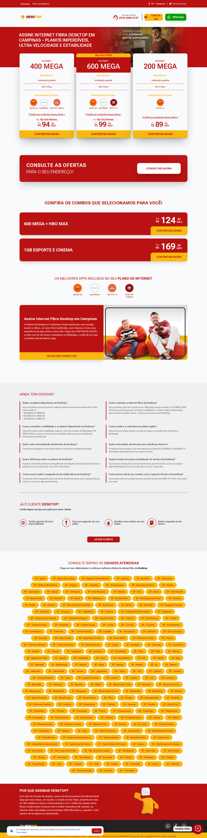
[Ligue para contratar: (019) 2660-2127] (117, 17)
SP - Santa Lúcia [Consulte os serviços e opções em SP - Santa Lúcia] (161, 737)
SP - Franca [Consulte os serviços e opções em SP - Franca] (167, 638)
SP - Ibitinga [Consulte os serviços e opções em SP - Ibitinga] (174, 651)
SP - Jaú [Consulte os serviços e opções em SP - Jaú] (137, 671)
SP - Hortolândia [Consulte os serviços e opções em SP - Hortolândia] (118, 651)
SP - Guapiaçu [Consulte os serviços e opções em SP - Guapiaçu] (133, 644)
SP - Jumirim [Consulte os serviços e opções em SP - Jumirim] (155, 671)
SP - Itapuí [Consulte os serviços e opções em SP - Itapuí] (99, 664)
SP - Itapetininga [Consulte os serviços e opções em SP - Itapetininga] (59, 664)
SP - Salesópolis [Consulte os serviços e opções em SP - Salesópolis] (42, 730)
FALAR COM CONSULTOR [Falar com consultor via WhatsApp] (61, 355)
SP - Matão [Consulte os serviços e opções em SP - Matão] (96, 684)
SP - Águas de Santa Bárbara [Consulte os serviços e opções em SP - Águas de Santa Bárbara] (95, 578)
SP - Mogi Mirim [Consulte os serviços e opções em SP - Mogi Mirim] (56, 691)
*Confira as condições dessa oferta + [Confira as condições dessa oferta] (47, 114)
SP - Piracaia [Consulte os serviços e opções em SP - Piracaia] (58, 710)
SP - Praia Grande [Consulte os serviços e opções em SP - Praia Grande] (84, 717)
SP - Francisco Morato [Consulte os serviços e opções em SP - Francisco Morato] (34, 644)
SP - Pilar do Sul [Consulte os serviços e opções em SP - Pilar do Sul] (170, 704)
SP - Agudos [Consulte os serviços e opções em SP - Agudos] (123, 578)
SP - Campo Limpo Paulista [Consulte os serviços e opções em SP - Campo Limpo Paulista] (43, 618)
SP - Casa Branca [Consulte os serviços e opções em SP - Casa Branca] (149, 618)
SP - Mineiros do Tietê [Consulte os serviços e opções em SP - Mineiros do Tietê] (119, 684)
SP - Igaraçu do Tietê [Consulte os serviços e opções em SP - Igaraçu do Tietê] (37, 657)
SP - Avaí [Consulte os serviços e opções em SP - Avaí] (137, 591)
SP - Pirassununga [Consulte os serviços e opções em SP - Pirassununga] (122, 710)
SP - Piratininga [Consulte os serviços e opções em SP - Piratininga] (146, 710)
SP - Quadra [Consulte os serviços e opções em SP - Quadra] (154, 717)
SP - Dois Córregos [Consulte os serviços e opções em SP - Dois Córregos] (172, 631)
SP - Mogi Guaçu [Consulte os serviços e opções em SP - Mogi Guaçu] (33, 691)
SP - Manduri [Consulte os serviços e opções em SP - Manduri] (77, 684)
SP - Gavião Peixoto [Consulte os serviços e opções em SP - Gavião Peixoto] (90, 644)
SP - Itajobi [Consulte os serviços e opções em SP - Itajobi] (158, 657)
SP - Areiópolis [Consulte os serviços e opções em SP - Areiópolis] (73, 591)
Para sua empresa (40, 4)
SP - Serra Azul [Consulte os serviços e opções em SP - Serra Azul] (60, 757)
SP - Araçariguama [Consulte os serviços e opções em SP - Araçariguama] (115, 585)
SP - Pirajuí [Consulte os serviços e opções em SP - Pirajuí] (100, 710)
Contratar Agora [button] (169, 230)
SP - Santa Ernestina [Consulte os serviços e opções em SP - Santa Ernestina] (108, 737)
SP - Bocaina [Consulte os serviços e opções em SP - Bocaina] (175, 598)
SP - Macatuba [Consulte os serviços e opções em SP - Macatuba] (34, 684)
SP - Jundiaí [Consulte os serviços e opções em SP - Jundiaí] (175, 671)
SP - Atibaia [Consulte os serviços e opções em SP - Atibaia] (119, 591)
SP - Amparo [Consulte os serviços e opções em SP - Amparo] (71, 585)
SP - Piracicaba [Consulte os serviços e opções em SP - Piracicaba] (79, 710)
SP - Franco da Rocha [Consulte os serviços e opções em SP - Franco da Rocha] (63, 644)
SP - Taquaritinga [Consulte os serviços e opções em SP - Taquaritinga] (36, 763)
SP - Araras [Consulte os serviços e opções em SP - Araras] (52, 591)
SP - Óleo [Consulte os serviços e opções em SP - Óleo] (108, 697)
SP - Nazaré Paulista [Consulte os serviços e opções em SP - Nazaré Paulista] (37, 697)
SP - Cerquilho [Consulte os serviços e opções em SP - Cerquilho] (62, 624)
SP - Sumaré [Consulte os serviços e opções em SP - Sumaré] (126, 757)
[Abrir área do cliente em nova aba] (177, 3)
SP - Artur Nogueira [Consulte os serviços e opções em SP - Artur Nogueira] (97, 591)
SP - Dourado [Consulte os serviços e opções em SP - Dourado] (40, 638)
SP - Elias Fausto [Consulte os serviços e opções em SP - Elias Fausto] (63, 638)
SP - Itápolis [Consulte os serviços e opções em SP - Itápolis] (80, 664)
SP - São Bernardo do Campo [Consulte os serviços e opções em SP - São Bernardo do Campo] (166, 744)
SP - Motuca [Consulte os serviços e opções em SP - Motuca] (176, 691)
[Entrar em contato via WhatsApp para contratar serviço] (173, 17)
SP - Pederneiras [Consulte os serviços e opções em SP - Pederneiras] (87, 704)
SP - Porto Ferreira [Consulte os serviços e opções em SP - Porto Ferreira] (59, 717)
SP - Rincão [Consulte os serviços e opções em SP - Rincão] (120, 724)
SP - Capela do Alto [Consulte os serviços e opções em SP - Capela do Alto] (104, 618)
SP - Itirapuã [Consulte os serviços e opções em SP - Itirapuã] (137, 664)
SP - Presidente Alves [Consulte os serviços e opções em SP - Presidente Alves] (131, 717)
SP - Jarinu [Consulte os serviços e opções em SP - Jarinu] (120, 671)
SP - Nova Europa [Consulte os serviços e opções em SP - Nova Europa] (63, 697)
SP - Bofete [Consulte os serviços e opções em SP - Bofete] (30, 604)
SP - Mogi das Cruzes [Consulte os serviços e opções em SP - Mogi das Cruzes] (169, 684)
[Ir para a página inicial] (31, 17)
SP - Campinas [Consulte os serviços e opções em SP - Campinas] (165, 611)
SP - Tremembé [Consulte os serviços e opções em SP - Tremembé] (133, 763)
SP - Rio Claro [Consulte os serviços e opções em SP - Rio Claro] (140, 724)
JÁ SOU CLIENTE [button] (103, 539)
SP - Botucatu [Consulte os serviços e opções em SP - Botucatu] (146, 604)
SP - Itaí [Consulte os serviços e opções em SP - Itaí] (141, 657)
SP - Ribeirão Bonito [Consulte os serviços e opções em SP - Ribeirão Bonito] (42, 724)
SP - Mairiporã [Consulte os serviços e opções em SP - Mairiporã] (56, 684)
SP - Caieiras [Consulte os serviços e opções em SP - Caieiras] (107, 611)
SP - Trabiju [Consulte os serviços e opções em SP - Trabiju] (112, 763)
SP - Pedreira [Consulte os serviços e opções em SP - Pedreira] (109, 704)
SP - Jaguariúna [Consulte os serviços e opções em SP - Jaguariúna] (99, 671)
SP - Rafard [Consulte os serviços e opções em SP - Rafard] (173, 717)
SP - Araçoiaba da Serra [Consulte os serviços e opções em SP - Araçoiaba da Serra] (143, 585)
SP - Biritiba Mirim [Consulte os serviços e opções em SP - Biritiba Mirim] (119, 598)
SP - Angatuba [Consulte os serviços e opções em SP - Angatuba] (91, 585)
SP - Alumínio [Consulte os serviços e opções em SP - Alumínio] (143, 578)
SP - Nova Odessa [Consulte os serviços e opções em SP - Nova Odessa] (87, 697)
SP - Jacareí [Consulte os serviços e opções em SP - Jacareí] (78, 671)
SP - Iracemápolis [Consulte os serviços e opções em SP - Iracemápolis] (121, 657)
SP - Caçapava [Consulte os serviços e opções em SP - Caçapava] (63, 611)
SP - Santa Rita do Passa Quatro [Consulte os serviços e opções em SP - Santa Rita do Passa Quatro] (42, 744)
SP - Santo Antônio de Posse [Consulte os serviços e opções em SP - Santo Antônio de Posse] (111, 744)
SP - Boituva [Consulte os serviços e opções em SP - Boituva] (49, 604)
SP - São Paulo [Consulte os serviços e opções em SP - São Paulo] (149, 750)
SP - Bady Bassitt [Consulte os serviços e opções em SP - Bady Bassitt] (175, 591)
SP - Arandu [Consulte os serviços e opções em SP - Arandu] (167, 585)
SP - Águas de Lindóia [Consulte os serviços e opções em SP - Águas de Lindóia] (63, 578)
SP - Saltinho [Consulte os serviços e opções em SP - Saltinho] (64, 730)
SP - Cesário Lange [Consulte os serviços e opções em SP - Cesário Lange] (86, 624)
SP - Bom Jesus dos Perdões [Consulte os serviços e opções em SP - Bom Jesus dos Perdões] (76, 604)
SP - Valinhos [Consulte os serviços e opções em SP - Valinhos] (173, 763)
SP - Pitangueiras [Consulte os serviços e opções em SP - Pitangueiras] (169, 710)
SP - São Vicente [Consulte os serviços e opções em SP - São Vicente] (171, 750)
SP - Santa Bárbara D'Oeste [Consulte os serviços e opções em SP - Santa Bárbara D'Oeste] (160, 730)
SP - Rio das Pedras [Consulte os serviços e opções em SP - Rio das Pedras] (164, 724)
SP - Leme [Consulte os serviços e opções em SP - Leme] (65, 677)
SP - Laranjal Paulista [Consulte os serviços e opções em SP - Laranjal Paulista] (43, 677)
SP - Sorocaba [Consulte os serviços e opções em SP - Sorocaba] (105, 757)
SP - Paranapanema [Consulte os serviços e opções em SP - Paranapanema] (149, 697)
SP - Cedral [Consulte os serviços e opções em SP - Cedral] (171, 618)
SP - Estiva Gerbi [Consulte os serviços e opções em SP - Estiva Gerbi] (117, 638)
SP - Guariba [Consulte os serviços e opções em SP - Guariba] (33, 651)
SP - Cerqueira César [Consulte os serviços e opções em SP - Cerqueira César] (37, 624)
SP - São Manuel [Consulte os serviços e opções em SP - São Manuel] (126, 750)
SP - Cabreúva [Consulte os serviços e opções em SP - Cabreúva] (42, 611)
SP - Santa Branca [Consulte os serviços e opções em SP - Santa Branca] (46, 737)
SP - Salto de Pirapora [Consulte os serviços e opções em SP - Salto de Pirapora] (105, 730)
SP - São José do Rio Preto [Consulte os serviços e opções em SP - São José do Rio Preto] (63, 750)
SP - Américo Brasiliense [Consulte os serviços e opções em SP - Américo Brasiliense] (45, 585)
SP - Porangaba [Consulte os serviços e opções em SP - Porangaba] (35, 717)
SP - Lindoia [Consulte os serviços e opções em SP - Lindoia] (131, 677)
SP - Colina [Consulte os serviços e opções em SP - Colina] (108, 624)
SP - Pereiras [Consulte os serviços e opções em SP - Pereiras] (129, 704)
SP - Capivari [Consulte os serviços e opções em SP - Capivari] (127, 618)
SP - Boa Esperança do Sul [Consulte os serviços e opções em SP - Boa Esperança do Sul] (148, 598)
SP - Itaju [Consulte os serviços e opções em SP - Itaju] (176, 657)
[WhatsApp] (168, 826)
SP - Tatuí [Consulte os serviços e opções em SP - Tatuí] (56, 763)
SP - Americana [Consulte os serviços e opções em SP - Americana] (164, 578)
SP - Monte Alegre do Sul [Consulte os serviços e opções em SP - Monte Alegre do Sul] (106, 691)
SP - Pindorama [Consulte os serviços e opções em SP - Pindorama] (37, 710)
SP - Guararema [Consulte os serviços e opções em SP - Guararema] (175, 644)
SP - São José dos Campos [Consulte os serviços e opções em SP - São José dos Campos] (97, 750)
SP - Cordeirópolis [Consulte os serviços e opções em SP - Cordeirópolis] (171, 624)
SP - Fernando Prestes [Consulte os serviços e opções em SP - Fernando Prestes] (143, 638)
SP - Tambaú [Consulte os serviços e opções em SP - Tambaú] (168, 757)
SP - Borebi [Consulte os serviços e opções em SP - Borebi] (126, 604)
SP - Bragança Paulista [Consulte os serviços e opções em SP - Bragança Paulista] (171, 604)
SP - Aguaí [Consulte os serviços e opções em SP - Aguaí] (40, 578)
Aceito (96, 831)
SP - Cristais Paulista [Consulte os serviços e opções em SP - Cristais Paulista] (81, 631)
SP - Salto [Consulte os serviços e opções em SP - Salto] (82, 730)
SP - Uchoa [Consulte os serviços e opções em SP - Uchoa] (153, 763)
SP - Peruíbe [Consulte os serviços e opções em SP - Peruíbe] (149, 704)
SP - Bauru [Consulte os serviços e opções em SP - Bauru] (75, 598)
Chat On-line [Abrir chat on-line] (147, 17)
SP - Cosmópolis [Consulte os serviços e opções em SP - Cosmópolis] (33, 631)
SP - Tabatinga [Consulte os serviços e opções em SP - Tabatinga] (147, 757)
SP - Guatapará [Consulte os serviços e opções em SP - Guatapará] (74, 651)
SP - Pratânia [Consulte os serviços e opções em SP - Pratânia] (107, 717)
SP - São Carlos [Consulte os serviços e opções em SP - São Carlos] (35, 750)
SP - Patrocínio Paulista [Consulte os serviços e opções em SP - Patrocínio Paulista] (40, 704)
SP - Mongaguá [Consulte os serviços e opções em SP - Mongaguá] (79, 691)
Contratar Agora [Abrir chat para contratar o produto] (46, 134)
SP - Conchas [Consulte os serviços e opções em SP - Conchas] (148, 624)
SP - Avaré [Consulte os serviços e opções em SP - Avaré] (154, 591)
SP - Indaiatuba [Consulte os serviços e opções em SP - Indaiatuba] (81, 657)
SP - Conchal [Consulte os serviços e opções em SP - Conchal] (127, 624)
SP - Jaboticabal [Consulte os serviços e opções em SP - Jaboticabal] (56, 671)
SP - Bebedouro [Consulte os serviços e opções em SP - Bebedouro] (95, 598)
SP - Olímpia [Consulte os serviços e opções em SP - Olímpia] (126, 697)
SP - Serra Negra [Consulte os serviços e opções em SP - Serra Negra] (83, 757)
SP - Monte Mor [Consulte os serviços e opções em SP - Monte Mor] (155, 691)
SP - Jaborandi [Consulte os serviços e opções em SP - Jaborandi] (33, 671)
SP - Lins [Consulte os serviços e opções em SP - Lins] (149, 677)
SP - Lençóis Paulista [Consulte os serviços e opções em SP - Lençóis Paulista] (88, 677)
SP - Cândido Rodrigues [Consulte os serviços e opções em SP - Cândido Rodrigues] (75, 618)
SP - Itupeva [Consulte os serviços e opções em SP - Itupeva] (171, 664)
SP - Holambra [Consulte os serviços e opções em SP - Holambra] (95, 651)
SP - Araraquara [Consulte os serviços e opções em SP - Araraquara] (31, 591)
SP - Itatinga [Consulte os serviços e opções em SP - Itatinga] (117, 664)
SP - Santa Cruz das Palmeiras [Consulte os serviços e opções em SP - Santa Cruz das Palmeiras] (77, 737)
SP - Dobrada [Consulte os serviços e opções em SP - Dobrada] (149, 631)
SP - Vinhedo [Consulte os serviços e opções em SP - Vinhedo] (106, 770)
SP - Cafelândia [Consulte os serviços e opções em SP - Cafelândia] (85, 611)
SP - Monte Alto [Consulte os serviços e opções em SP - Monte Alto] (133, 691)
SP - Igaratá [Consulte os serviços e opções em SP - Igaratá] (60, 657)
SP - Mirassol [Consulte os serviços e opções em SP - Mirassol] (144, 684)
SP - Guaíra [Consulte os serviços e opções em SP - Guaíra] (113, 644)
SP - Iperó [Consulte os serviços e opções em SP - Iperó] (100, 657)
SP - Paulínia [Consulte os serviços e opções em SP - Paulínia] (65, 704)
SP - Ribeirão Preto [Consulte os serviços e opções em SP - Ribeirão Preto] (98, 724)
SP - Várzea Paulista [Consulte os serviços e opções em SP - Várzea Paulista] (82, 770)
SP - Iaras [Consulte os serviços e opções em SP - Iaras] (138, 651)
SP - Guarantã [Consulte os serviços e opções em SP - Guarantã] (154, 644)
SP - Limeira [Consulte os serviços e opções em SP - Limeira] (112, 677)
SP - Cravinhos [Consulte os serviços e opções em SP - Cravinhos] (56, 631)
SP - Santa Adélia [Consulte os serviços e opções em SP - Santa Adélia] (132, 730)
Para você (25, 4)
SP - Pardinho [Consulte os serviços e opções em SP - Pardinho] (173, 697)
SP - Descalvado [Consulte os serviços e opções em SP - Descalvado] (127, 631)
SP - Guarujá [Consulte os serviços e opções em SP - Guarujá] (53, 651)
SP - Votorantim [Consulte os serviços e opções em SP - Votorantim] (127, 770)
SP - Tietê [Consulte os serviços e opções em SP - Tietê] (94, 763)
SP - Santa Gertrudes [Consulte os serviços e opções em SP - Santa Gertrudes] (136, 737)
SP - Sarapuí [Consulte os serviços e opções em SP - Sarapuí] (39, 757)
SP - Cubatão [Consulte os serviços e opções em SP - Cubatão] (105, 631)
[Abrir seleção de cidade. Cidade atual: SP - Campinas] (156, 3)
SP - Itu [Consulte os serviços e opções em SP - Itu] (154, 664)
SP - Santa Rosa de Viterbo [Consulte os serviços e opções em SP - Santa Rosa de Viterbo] (77, 744)
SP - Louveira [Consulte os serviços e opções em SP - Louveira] (168, 677)
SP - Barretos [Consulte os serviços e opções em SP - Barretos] (56, 598)
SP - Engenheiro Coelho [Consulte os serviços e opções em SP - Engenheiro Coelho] (90, 638)
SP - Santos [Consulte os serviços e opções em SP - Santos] (138, 744)
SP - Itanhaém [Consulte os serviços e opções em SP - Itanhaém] (37, 664)
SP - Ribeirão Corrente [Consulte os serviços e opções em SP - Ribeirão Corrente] (70, 724)
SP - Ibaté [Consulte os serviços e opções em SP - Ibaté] (155, 651)
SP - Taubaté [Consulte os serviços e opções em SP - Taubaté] (75, 763)
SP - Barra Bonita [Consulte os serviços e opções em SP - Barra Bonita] (34, 598)
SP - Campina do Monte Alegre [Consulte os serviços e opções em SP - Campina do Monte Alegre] (135, 611)
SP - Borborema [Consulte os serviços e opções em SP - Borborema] (105, 604)
